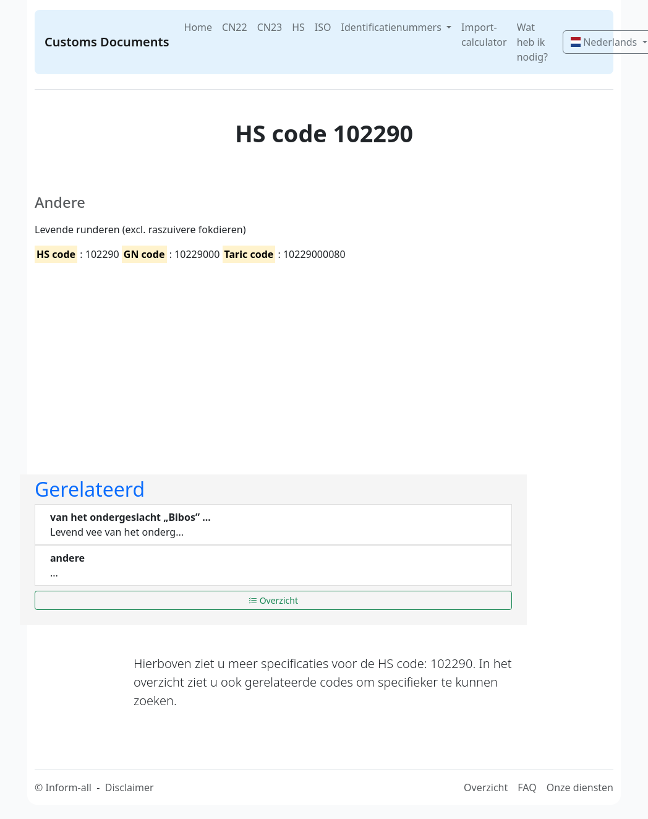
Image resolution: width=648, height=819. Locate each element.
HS (298, 27)
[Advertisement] (273, 358)
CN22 (234, 27)
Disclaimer (129, 787)
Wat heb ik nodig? (532, 42)
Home (198, 27)
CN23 (270, 27)
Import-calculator (484, 34)
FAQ (527, 787)
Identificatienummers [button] (392, 27)
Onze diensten (580, 787)
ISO (323, 27)
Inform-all (68, 787)
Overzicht (273, 600)
